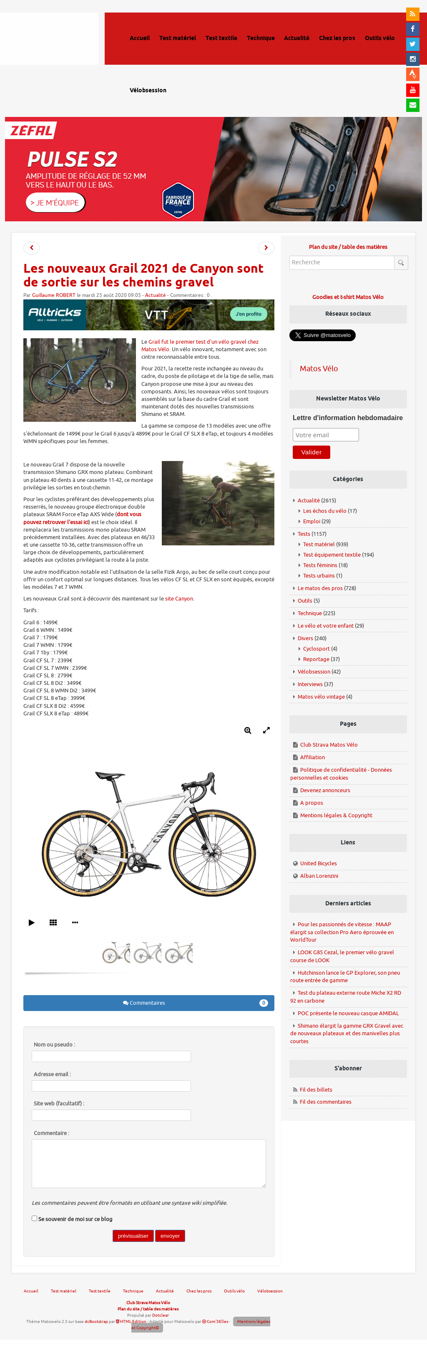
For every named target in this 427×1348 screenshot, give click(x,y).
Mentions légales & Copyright (336, 815)
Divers (305, 638)
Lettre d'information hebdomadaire (348, 417)
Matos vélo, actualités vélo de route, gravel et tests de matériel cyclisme (60, 50)
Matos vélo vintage (321, 696)
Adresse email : (52, 1074)
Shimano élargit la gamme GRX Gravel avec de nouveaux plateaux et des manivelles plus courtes (346, 1033)
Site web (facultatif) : (59, 1103)
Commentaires (196, 1003)
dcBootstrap (96, 1321)
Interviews (310, 684)
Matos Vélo (319, 368)
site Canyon (179, 598)
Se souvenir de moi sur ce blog (75, 1219)
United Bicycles (318, 863)
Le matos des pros (320, 588)
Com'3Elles (215, 1321)
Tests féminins (320, 565)
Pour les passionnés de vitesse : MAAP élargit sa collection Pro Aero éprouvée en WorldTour (342, 932)
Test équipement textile (332, 554)
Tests (304, 533)
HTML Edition (131, 1321)
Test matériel (319, 544)
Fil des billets (316, 1089)
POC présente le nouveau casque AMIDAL (348, 1013)
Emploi (311, 521)
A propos (311, 802)
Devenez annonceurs (325, 790)
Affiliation (312, 757)
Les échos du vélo (325, 510)
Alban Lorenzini (319, 875)
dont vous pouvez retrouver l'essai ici (82, 518)
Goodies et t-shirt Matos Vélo (348, 297)
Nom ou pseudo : (54, 1044)
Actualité (155, 295)
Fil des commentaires (326, 1101)
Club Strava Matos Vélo (329, 744)
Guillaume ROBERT (53, 295)
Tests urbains (319, 575)
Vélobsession (314, 671)
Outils (305, 600)
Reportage (316, 659)
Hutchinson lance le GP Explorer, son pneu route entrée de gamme (345, 976)
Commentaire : (51, 1133)
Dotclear (160, 1315)
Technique (310, 613)
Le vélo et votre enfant (326, 625)
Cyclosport (316, 648)
